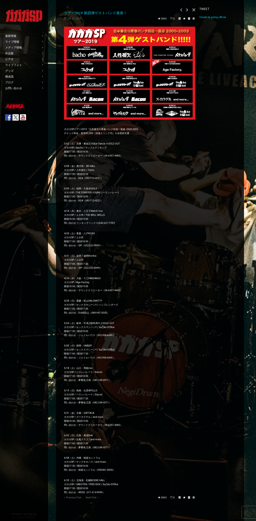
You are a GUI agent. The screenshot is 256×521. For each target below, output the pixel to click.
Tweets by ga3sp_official (212, 17)
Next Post (91, 497)
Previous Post (73, 497)
